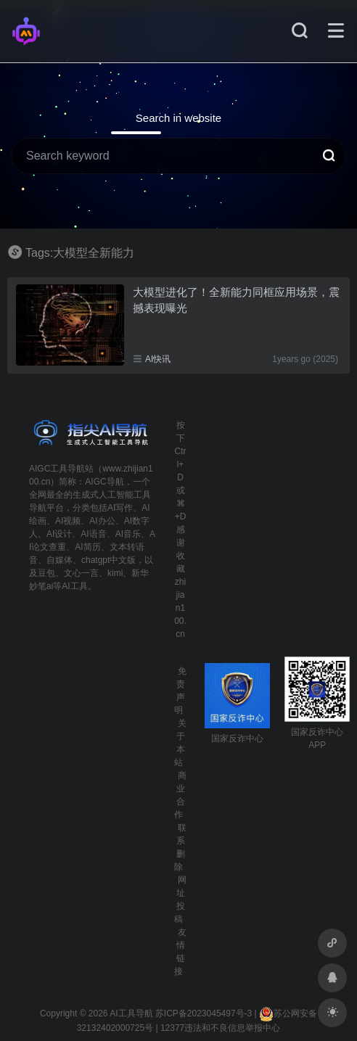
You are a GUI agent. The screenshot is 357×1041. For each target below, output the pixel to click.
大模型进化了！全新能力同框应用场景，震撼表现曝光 (236, 299)
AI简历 (87, 547)
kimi (115, 573)
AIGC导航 (104, 482)
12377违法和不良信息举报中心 (220, 1028)
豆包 (46, 573)
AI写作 (120, 508)
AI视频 (68, 521)
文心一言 (81, 573)
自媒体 (59, 560)
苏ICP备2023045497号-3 (203, 1013)
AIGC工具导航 (57, 469)
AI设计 (59, 534)
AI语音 (93, 534)
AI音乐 (128, 534)
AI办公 (102, 521)
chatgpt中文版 (108, 560)
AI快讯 (158, 359)
